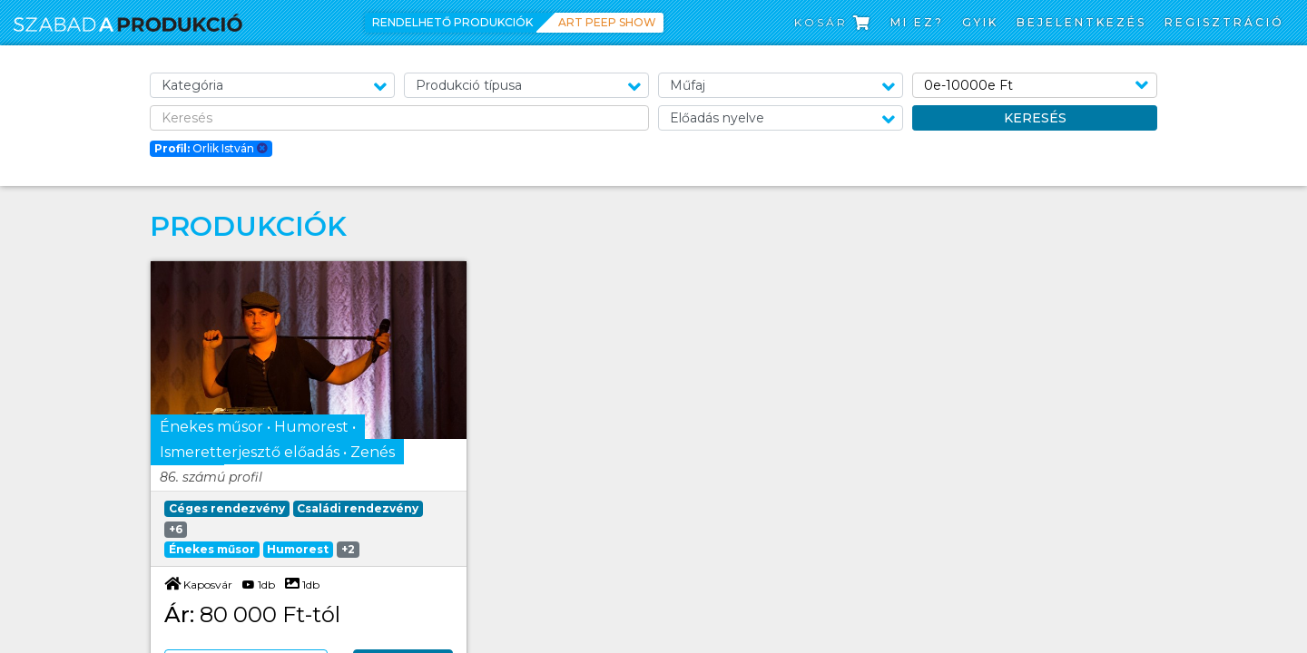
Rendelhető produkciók (452, 22)
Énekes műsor (212, 549)
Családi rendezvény (357, 508)
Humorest (298, 549)
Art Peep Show (607, 22)
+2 (348, 549)
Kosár (833, 22)
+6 (175, 529)
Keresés (1035, 118)
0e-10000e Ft (968, 85)
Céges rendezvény (227, 508)
